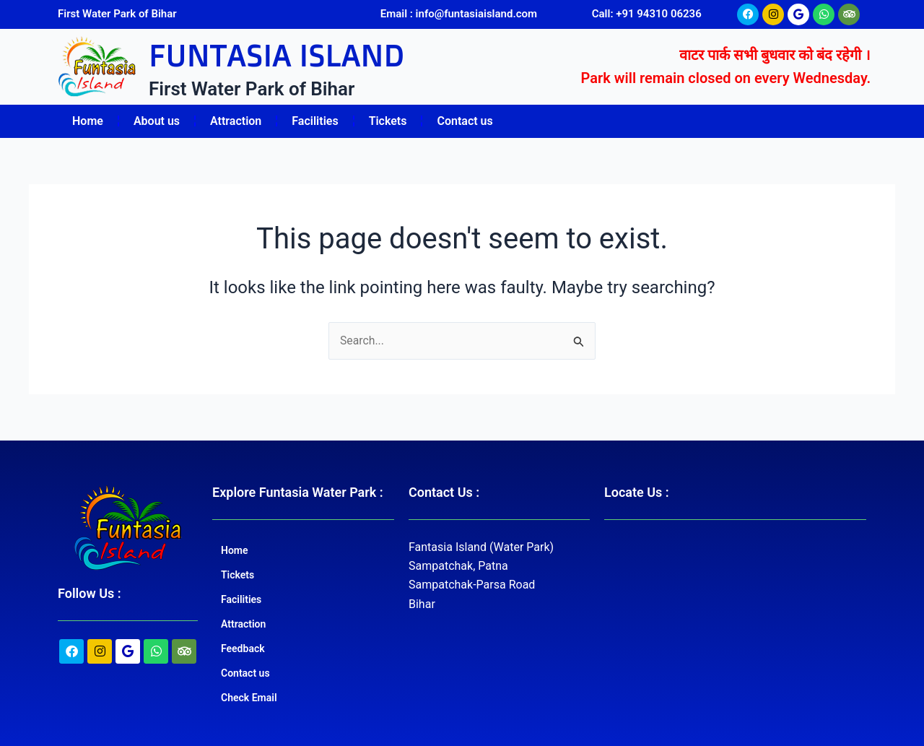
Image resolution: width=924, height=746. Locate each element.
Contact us (464, 121)
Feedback (243, 648)
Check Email (249, 697)
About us (157, 121)
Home (87, 121)
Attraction (235, 121)
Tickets (388, 121)
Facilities (315, 121)
